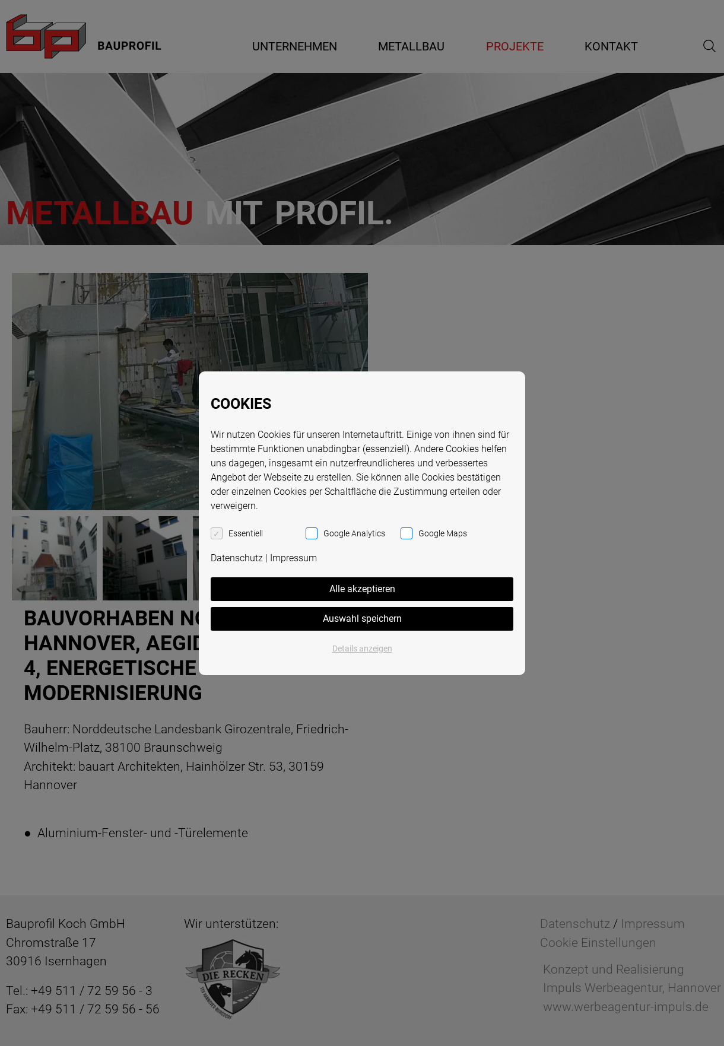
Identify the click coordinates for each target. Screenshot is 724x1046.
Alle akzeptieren (362, 588)
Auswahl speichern (362, 618)
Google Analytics (354, 533)
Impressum (293, 558)
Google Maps (442, 533)
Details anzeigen (362, 648)
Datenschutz (237, 558)
